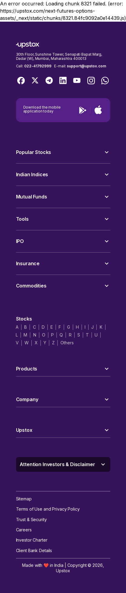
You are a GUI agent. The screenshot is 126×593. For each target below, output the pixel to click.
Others (66, 342)
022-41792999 (37, 66)
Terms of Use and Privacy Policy (48, 509)
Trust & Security (31, 519)
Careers (24, 529)
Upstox (63, 570)
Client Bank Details (34, 550)
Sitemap (24, 498)
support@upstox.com (86, 66)
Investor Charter (31, 539)
